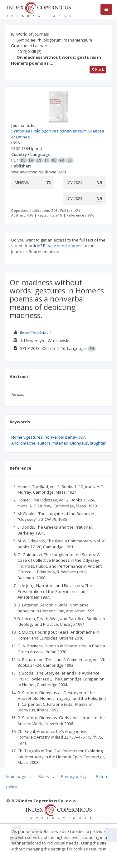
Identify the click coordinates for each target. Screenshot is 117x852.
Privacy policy (74, 776)
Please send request (63, 245)
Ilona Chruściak (34, 333)
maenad (60, 443)
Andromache (23, 443)
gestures (34, 437)
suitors (44, 443)
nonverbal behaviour (65, 437)
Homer (17, 437)
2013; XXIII (29, 51)
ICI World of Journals (30, 34)
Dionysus (79, 443)
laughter (98, 443)
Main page (16, 776)
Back (97, 69)
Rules (43, 776)
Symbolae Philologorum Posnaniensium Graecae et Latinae (51, 43)
